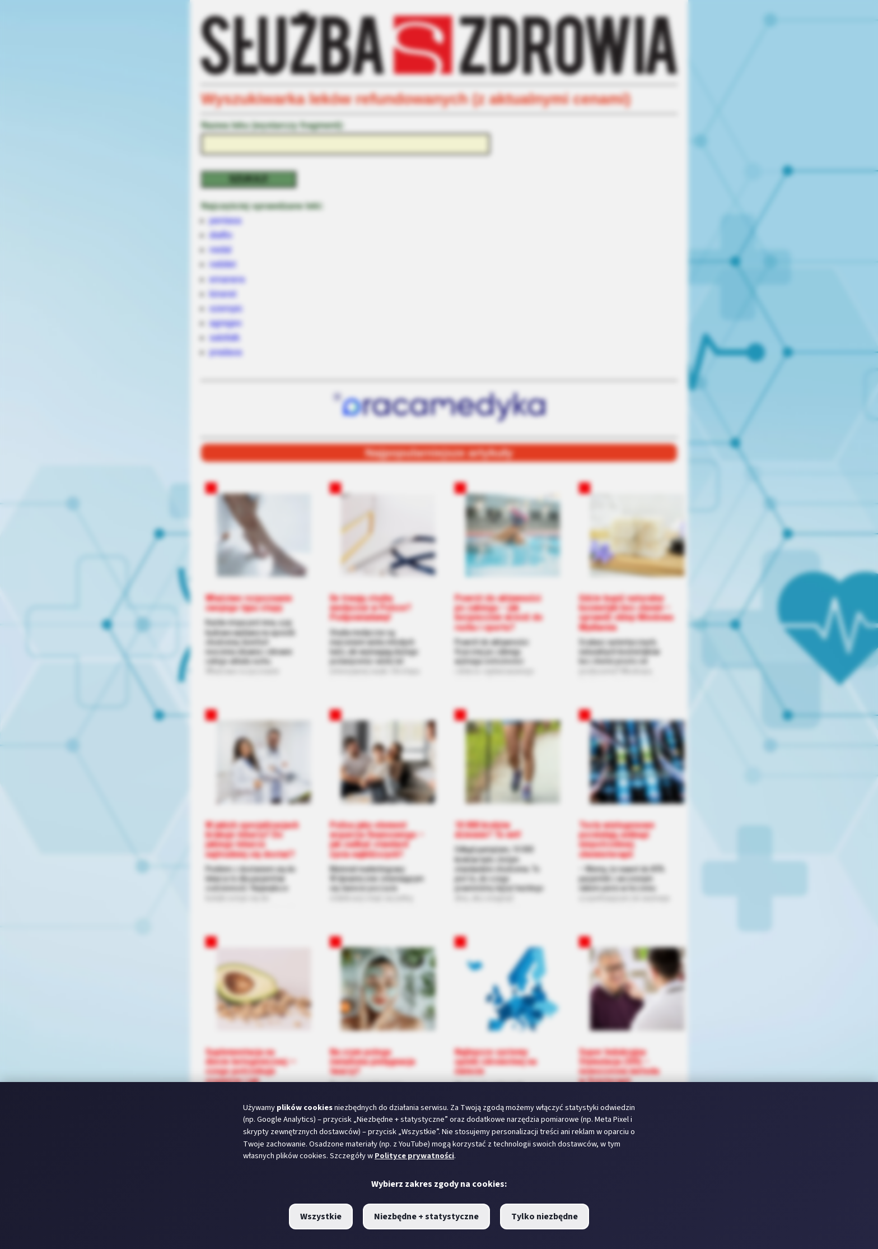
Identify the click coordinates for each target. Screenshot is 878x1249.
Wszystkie (321, 1216)
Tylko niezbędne (544, 1216)
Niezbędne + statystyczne (426, 1216)
